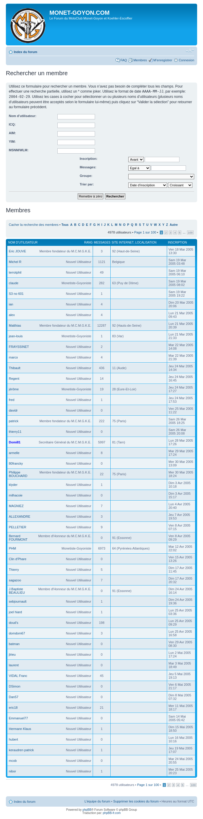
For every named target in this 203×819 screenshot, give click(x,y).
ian (11, 303)
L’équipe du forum (97, 800)
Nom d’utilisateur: (22, 115)
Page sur (145, 231)
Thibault (14, 367)
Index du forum (25, 52)
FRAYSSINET (19, 346)
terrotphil (15, 272)
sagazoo (15, 579)
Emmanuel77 (18, 717)
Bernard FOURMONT (18, 537)
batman (14, 643)
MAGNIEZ (16, 505)
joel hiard (15, 611)
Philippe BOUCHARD (18, 473)
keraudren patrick (21, 749)
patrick (13, 420)
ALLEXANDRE (19, 516)
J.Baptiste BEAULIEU (17, 590)
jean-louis (16, 335)
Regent (14, 378)
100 (190, 231)
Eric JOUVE (17, 250)
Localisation (146, 242)
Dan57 (13, 696)
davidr (13, 410)
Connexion (186, 60)
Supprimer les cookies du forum (136, 800)
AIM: (12, 132)
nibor (12, 770)
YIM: (12, 141)
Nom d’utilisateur (23, 242)
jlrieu (12, 654)
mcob (13, 760)
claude (13, 282)
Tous (65, 224)
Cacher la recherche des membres (34, 224)
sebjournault (17, 601)
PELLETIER (17, 526)
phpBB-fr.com (112, 812)
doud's (13, 622)
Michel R (15, 261)
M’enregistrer (162, 60)
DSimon (14, 686)
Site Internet (123, 242)
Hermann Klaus (20, 728)
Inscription (177, 242)
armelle (14, 452)
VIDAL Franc (18, 675)
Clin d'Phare (17, 558)
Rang (88, 242)
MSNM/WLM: (19, 149)
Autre (174, 224)
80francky (16, 463)
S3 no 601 (16, 293)
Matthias (15, 325)
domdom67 (17, 632)
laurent (14, 664)
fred (11, 399)
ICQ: (12, 124)
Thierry (14, 569)
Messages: (88, 166)
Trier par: (87, 183)
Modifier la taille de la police (190, 50)
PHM (12, 548)
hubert (13, 739)
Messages (102, 242)
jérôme (14, 388)
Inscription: (88, 158)
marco (13, 356)
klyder (13, 484)
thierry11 (15, 431)
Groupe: (86, 175)
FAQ (123, 60)
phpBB (86, 809)
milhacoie (15, 494)
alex (12, 314)
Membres (140, 60)
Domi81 (15, 441)
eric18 (13, 707)
